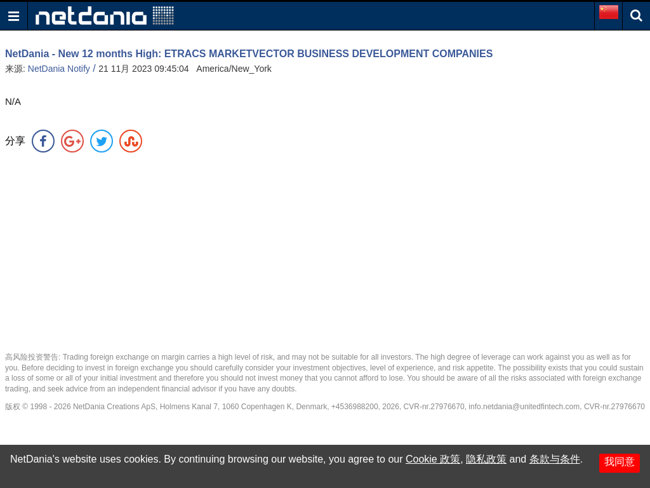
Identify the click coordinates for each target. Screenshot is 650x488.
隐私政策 (486, 459)
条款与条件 (554, 459)
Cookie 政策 (433, 459)
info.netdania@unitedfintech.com (524, 406)
